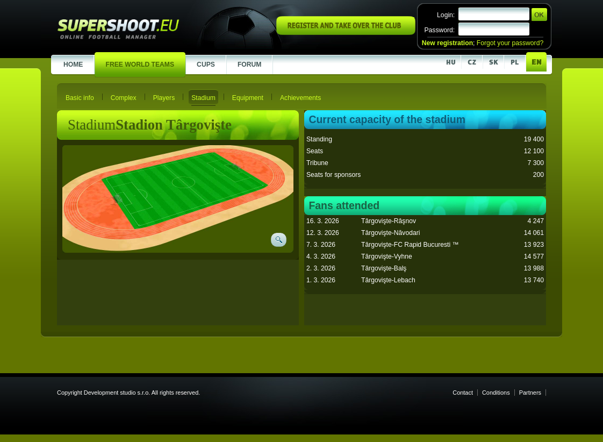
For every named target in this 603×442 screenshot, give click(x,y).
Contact (463, 392)
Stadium (203, 98)
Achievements (300, 98)
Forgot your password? (510, 43)
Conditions (496, 392)
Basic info (80, 98)
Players (164, 98)
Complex (124, 98)
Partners (530, 392)
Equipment (247, 98)
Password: (439, 30)
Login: (446, 15)
